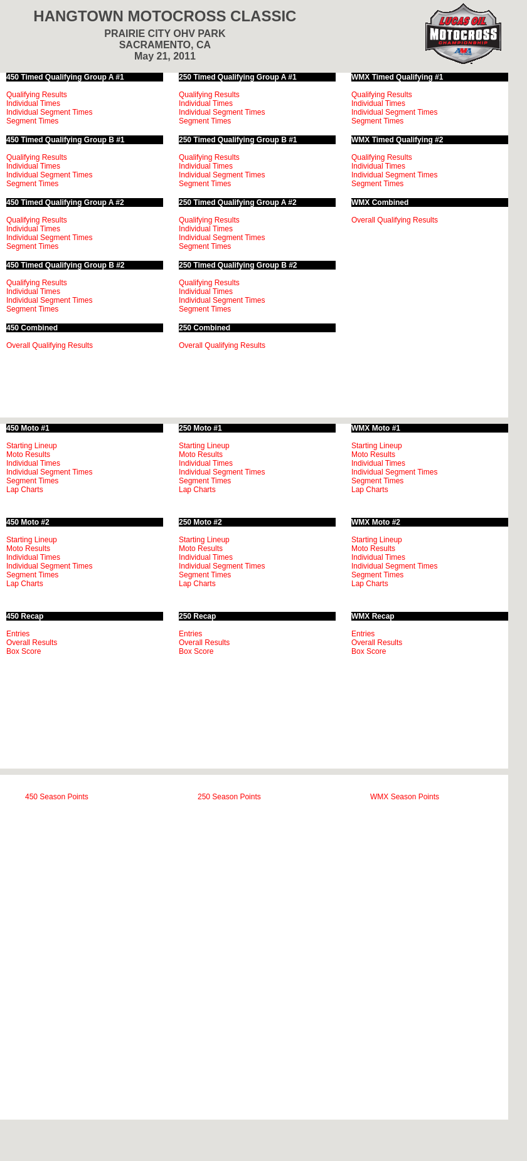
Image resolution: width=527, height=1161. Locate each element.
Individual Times (33, 103)
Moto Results (28, 454)
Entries (17, 633)
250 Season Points (229, 796)
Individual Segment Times (49, 112)
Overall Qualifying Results (49, 345)
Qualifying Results (36, 94)
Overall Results (31, 642)
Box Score (23, 651)
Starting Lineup (31, 445)
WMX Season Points (404, 796)
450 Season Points (56, 796)
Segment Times (32, 121)
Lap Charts (24, 489)
